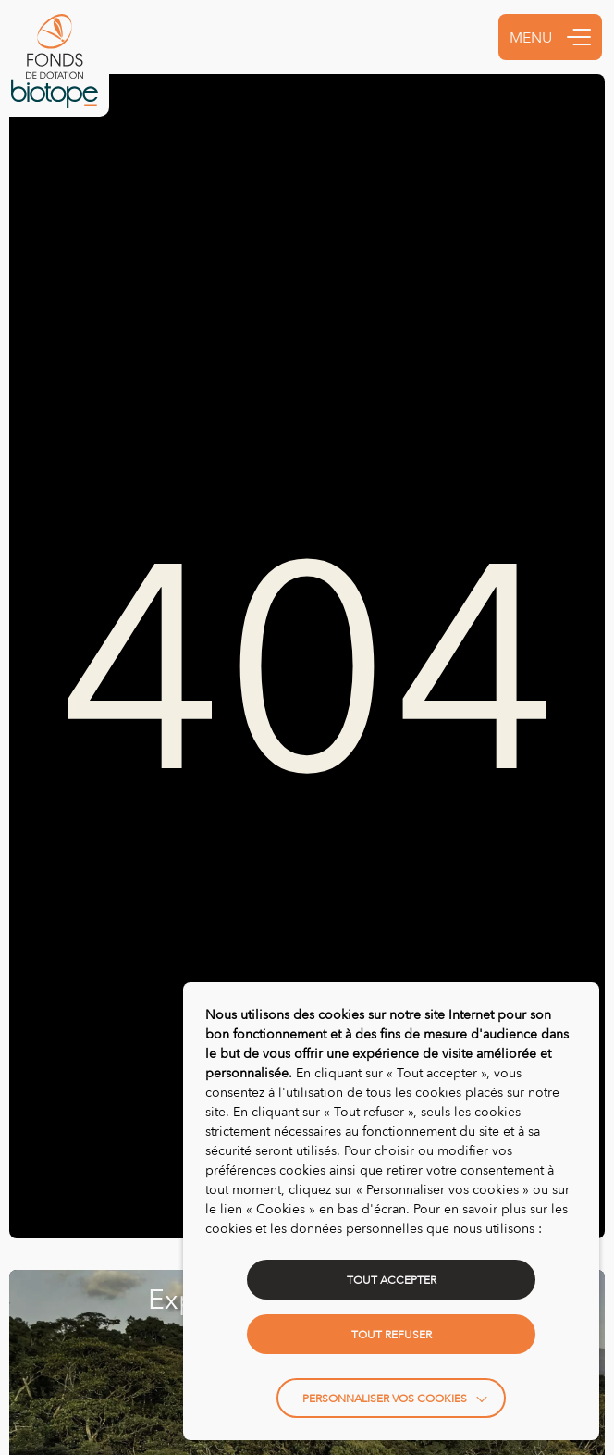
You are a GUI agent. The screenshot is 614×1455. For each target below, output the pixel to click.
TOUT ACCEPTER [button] (391, 1279)
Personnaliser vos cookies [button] (384, 1398)
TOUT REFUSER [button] (391, 1334)
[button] (579, 37)
